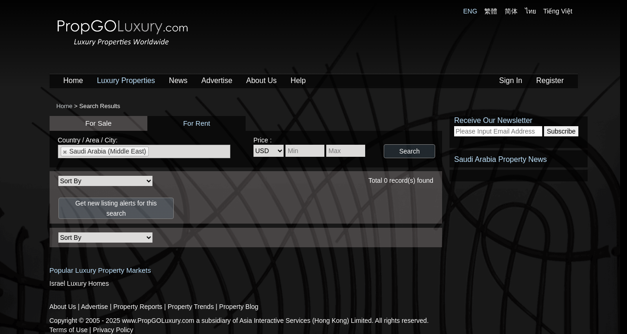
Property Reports (139, 306)
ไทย (530, 11)
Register (550, 80)
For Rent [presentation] (196, 123)
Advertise (217, 80)
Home (73, 80)
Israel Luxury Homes (79, 283)
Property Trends (192, 306)
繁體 (490, 11)
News (178, 80)
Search (409, 151)
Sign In (510, 80)
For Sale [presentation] (98, 123)
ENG (470, 11)
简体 (511, 11)
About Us (261, 80)
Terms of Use (69, 330)
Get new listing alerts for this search (116, 208)
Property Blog (239, 306)
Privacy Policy (113, 330)
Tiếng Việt (557, 11)
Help (298, 80)
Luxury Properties (126, 80)
